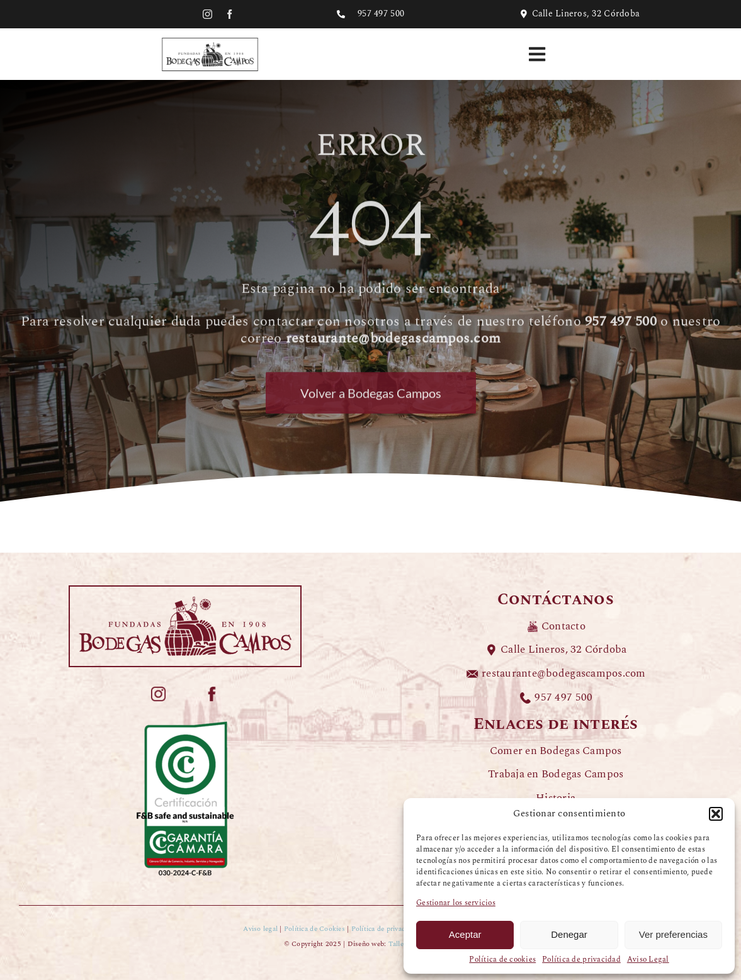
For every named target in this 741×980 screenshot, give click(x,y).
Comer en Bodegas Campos (556, 751)
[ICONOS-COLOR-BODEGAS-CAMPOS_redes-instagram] (158, 691)
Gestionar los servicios (455, 903)
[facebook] (229, 14)
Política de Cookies (314, 928)
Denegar (569, 934)
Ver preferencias (673, 934)
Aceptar (465, 934)
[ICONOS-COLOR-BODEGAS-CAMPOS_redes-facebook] (212, 691)
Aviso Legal (648, 959)
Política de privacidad (581, 959)
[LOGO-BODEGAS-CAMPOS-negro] (210, 39)
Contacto (563, 626)
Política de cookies (502, 959)
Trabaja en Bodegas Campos (555, 774)
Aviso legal (260, 928)
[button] (716, 814)
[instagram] (207, 14)
